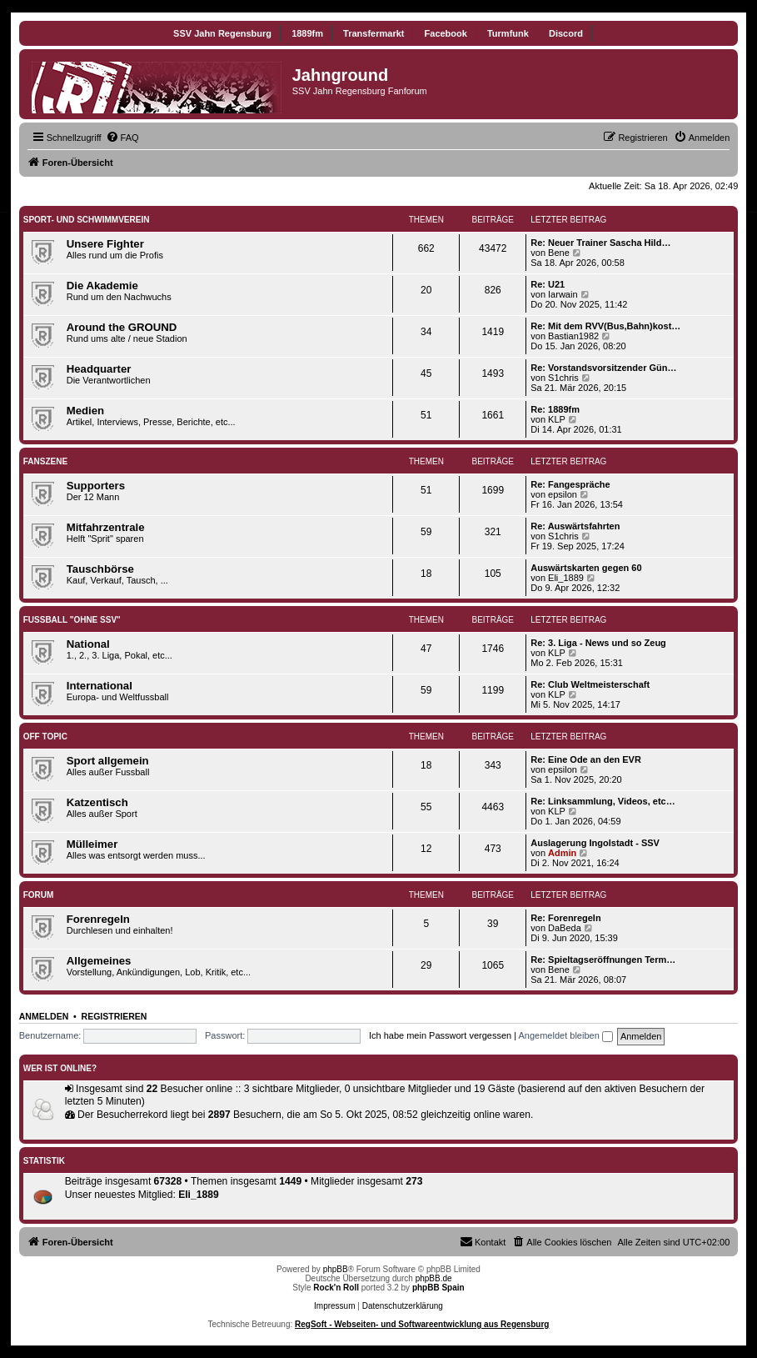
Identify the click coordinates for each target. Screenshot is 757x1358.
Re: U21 (547, 284)
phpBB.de (434, 1278)
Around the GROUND (122, 327)
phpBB (335, 1269)
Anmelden (44, 1016)
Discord (566, 33)
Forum (38, 894)
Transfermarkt (373, 33)
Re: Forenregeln (565, 918)
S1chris (563, 378)
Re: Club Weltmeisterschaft (590, 684)
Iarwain (562, 294)
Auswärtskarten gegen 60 (585, 568)
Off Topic (45, 736)
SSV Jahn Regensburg (222, 33)
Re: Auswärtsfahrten (575, 526)
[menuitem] (122, 138)
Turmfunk (508, 33)
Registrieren (114, 1016)
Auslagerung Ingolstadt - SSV (595, 843)
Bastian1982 (573, 336)
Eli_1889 (566, 578)
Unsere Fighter (105, 244)
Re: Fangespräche (570, 484)
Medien (85, 410)
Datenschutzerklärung (402, 1305)
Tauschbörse (100, 569)
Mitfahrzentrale (106, 527)
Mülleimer (92, 844)
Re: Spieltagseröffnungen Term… (602, 960)
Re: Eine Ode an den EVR (585, 759)
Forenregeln (98, 919)
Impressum (334, 1305)
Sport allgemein (108, 760)
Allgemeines (99, 961)
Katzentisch (97, 802)
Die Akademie (102, 285)
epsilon (562, 494)
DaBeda (564, 928)
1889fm (307, 33)
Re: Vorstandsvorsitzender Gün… (603, 368)
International (99, 685)
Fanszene (45, 461)
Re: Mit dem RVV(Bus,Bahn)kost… (605, 326)
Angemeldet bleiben (566, 1035)
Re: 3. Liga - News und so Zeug (598, 643)
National (88, 644)
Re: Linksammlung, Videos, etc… (602, 801)
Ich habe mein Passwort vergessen (440, 1035)
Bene (559, 253)
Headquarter (99, 369)
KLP (556, 419)
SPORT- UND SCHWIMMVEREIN (86, 219)
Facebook (446, 33)
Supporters (96, 485)
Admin (562, 853)
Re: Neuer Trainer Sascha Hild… (600, 243)
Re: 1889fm (555, 409)
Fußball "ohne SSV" (72, 619)
